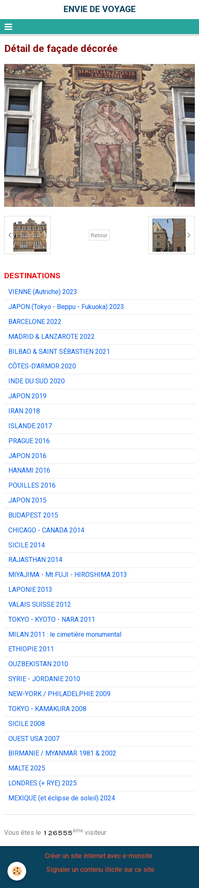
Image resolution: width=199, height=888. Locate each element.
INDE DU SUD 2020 (36, 381)
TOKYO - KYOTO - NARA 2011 (51, 619)
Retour (99, 235)
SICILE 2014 (26, 545)
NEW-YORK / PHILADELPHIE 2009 (59, 694)
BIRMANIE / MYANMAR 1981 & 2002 (62, 753)
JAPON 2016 (27, 456)
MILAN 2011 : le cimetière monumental (64, 634)
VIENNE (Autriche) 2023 (42, 292)
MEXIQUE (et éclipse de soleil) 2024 (61, 798)
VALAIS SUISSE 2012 (39, 604)
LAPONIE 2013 (30, 590)
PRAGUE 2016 (29, 441)
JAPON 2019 (27, 396)
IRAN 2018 (24, 411)
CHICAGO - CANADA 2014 (46, 530)
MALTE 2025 (26, 768)
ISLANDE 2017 (30, 426)
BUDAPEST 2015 (33, 515)
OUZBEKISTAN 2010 (38, 664)
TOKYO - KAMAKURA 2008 (47, 709)
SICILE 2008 (26, 724)
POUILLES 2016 (32, 485)
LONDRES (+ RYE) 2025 (42, 783)
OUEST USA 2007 (33, 739)
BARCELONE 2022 (34, 322)
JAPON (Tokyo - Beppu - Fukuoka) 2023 (66, 307)
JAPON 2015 (27, 500)
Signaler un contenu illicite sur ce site (101, 869)
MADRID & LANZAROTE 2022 (51, 337)
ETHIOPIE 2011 (31, 649)
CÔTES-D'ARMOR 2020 (42, 366)
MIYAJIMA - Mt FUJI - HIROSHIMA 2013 (67, 575)
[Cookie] (16, 871)
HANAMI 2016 (29, 470)
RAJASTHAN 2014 (35, 560)
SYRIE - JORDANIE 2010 (44, 679)
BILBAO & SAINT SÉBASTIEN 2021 (59, 352)
